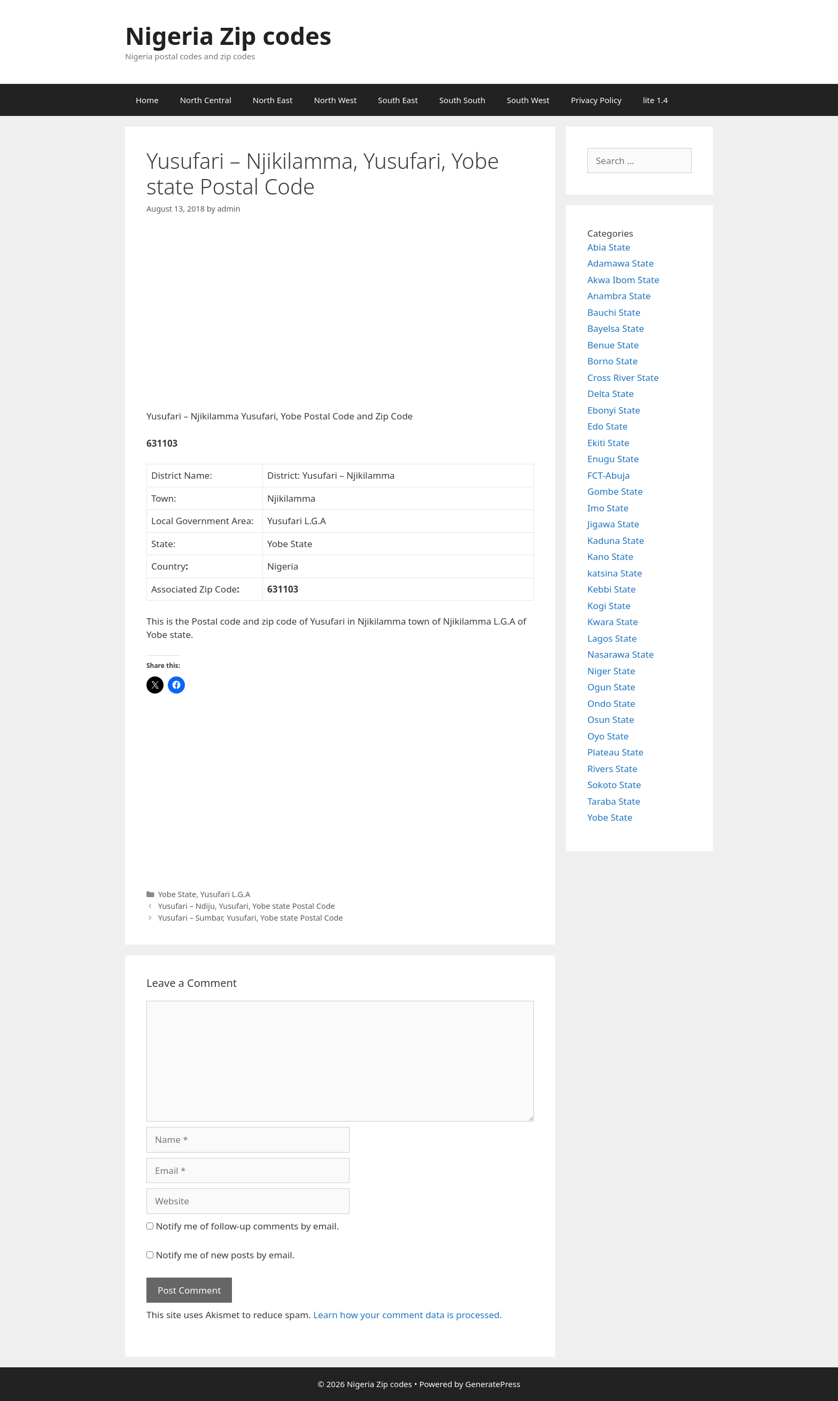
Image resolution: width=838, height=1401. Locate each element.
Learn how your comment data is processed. (407, 1315)
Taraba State (613, 801)
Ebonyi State (613, 410)
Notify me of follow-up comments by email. (247, 1226)
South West (528, 100)
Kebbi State (611, 589)
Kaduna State (615, 540)
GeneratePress (493, 1384)
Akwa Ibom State (623, 280)
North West (335, 100)
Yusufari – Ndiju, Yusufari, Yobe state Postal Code (246, 906)
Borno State (612, 361)
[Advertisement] (340, 321)
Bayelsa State (615, 328)
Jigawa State (613, 524)
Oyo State (608, 736)
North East (273, 100)
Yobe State (177, 894)
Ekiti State (608, 443)
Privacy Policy (596, 100)
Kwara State (612, 622)
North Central (205, 100)
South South (462, 100)
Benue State (613, 345)
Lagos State (612, 638)
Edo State (607, 426)
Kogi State (609, 606)
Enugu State (613, 459)
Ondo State (611, 703)
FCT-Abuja (608, 475)
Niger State (611, 671)
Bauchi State (613, 312)
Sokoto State (614, 785)
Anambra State (619, 296)
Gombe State (615, 491)
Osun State (610, 719)
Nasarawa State (620, 654)
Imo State (608, 508)
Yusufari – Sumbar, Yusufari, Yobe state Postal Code (250, 918)
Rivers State (612, 768)
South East (398, 100)
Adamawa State (620, 263)
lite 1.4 (655, 100)
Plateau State (615, 752)
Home (147, 100)
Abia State (608, 247)
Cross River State (623, 377)
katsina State (614, 573)
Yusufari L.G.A (225, 894)
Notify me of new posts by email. (225, 1255)
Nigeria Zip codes (228, 35)
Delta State (610, 393)
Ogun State (611, 687)
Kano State (610, 556)
